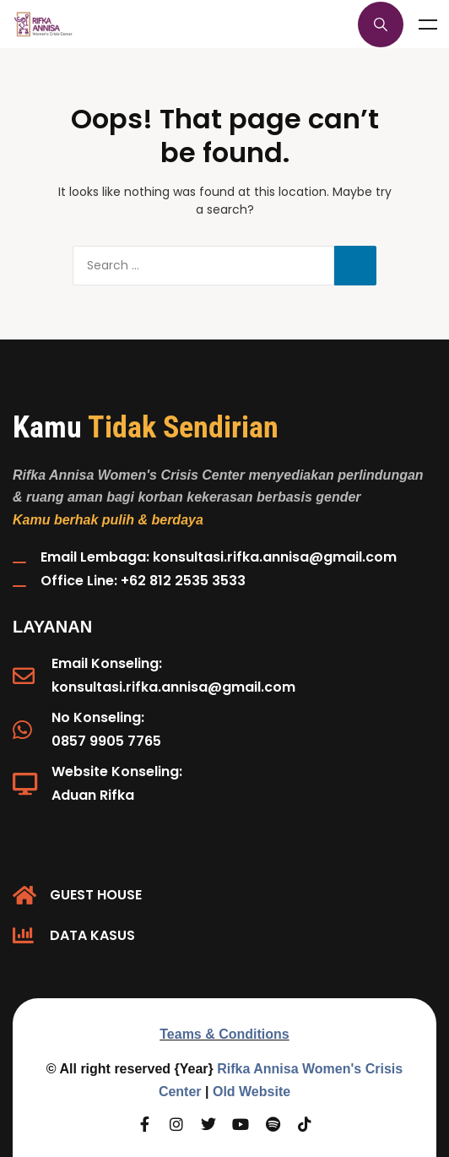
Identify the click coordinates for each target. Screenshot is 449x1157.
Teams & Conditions (224, 1034)
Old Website (251, 1091)
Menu (428, 24)
